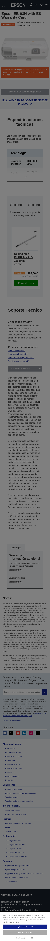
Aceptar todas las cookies (25, 927)
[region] (25, 926)
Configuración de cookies (25, 938)
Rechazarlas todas (25, 932)
